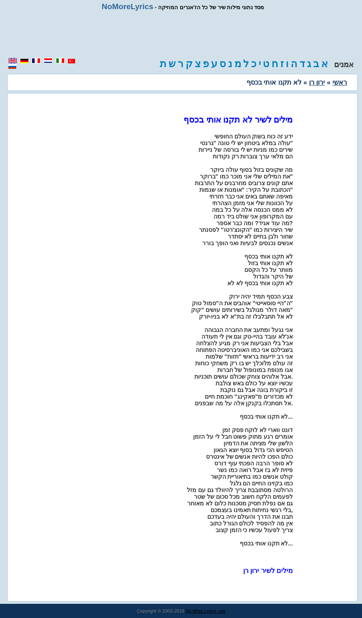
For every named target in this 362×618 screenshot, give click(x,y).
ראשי (339, 82)
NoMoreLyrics (127, 6)
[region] (181, 34)
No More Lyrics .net (205, 610)
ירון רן (317, 82)
